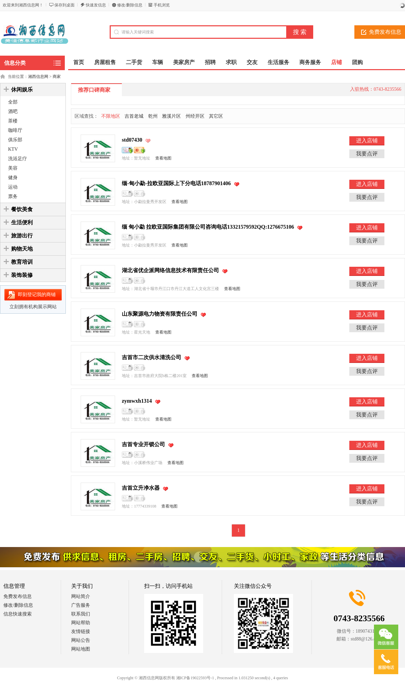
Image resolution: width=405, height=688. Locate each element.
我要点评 (367, 153)
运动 (13, 187)
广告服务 (80, 605)
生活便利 (22, 222)
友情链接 (80, 631)
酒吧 (13, 111)
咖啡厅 (15, 130)
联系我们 (80, 614)
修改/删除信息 (129, 5)
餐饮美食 (22, 209)
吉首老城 (134, 116)
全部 (13, 102)
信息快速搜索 (17, 614)
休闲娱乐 (22, 89)
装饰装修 (22, 275)
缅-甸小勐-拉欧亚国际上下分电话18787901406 (176, 183)
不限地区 (110, 116)
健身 (13, 177)
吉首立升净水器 (141, 488)
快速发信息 (96, 5)
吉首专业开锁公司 (143, 444)
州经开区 (195, 116)
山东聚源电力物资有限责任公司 (159, 314)
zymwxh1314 (137, 401)
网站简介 (80, 596)
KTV (13, 149)
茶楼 (13, 120)
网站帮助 (80, 622)
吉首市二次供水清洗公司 (151, 357)
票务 (13, 196)
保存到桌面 (64, 5)
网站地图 (80, 649)
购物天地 (22, 249)
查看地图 (163, 158)
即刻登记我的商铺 (37, 294)
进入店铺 (367, 140)
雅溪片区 (171, 116)
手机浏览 (162, 5)
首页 (78, 62)
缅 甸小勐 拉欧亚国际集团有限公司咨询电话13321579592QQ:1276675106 (208, 227)
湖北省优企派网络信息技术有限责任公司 (170, 270)
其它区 (216, 116)
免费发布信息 (17, 596)
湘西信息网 (38, 76)
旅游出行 (22, 235)
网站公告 (80, 640)
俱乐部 (15, 139)
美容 (13, 168)
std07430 (132, 140)
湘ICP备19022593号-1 (195, 678)
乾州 (153, 116)
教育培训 (22, 262)
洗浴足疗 (17, 158)
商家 (57, 76)
